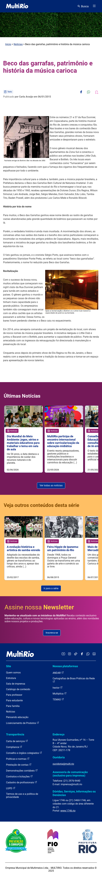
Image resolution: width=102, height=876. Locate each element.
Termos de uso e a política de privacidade (22, 795)
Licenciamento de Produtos (22, 723)
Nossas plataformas (65, 666)
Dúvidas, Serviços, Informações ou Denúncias (74, 793)
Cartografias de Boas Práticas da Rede (74, 680)
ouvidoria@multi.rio (63, 763)
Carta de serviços (17, 741)
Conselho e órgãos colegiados (24, 752)
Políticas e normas (17, 758)
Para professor (14, 694)
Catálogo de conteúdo (18, 689)
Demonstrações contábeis (22, 770)
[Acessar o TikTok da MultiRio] (76, 654)
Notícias (18, 44)
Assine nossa (39, 607)
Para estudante (14, 700)
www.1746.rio (67, 810)
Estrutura (11, 678)
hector (58, 687)
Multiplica (60, 693)
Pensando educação (17, 717)
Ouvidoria (59, 757)
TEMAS (58, 699)
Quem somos (13, 672)
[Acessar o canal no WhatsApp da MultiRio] (88, 654)
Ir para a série (51, 588)
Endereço (58, 734)
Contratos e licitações (19, 776)
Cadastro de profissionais (21, 782)
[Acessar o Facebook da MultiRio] (82, 654)
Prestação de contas (19, 764)
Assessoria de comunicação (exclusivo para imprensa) (70, 773)
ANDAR (58, 672)
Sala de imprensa (15, 683)
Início (8, 44)
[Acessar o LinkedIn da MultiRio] (94, 654)
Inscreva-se (52, 632)
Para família (13, 706)
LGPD (10, 788)
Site (8, 666)
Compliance (14, 747)
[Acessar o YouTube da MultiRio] (63, 654)
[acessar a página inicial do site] (17, 6)
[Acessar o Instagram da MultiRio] (69, 654)
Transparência (15, 734)
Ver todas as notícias (51, 485)
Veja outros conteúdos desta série (41, 505)
